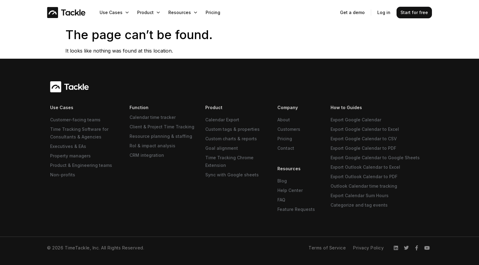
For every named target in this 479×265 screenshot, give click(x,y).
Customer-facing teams (75, 119)
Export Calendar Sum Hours (360, 195)
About (283, 119)
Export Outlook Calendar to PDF (364, 176)
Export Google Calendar (356, 119)
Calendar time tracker (153, 117)
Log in (383, 12)
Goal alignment (221, 148)
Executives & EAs (68, 146)
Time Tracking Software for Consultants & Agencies (79, 133)
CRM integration (147, 155)
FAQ (281, 199)
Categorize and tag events (359, 205)
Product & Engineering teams (81, 165)
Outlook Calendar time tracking (364, 186)
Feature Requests (296, 209)
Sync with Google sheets (232, 174)
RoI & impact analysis (152, 145)
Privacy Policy (368, 247)
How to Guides (346, 107)
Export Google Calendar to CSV (364, 138)
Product (213, 107)
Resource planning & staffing (161, 136)
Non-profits (62, 174)
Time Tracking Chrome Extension (229, 161)
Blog (282, 180)
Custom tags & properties (232, 129)
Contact (285, 148)
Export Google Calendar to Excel (365, 129)
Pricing (284, 138)
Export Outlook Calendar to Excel (365, 167)
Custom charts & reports (231, 138)
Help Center (290, 190)
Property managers (70, 155)
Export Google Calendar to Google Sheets (375, 157)
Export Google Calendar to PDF (363, 148)
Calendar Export (222, 119)
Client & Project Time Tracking (162, 126)
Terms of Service (327, 247)
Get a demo (352, 12)
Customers (288, 129)
